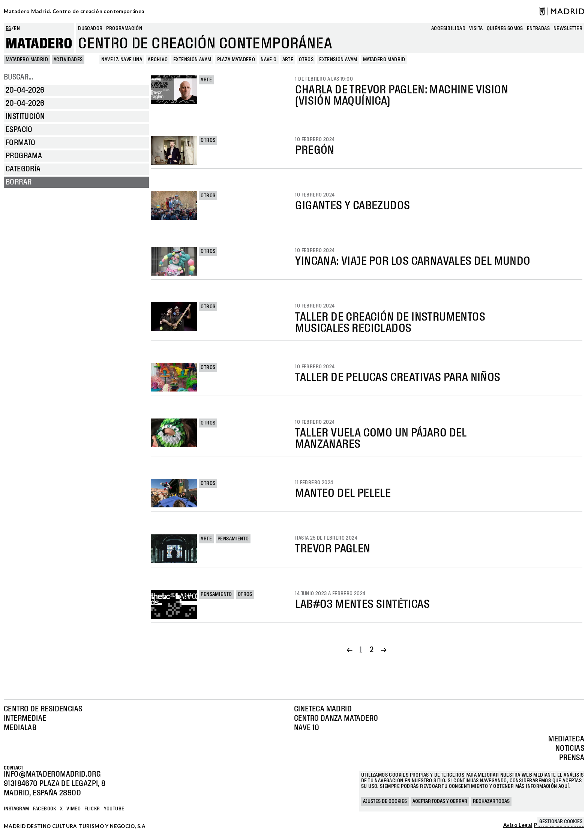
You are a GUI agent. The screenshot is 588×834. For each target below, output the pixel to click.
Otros (208, 140)
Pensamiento (233, 539)
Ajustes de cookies (385, 801)
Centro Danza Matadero (336, 718)
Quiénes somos (505, 28)
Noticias (569, 748)
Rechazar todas (491, 801)
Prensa (571, 758)
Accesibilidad (448, 28)
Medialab (20, 728)
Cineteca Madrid (323, 709)
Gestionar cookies (560, 821)
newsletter (568, 28)
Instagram (16, 809)
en (17, 28)
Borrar (19, 182)
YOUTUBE (114, 809)
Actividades (68, 59)
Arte (206, 79)
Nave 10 (307, 728)
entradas (538, 28)
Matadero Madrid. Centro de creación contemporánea (74, 11)
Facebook (44, 809)
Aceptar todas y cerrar (439, 801)
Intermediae (25, 718)
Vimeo (73, 809)
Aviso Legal (517, 825)
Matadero (39, 43)
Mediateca (566, 739)
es (8, 28)
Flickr (92, 809)
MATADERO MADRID (27, 59)
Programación (124, 28)
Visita (476, 28)
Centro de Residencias (43, 709)
